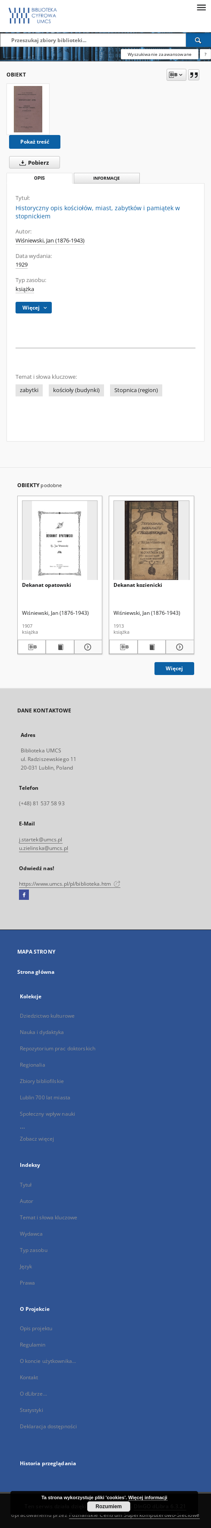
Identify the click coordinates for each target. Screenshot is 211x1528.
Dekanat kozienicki (137, 585)
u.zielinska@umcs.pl (43, 848)
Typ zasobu (33, 1250)
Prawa (27, 1282)
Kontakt (29, 1377)
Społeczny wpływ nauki (48, 1113)
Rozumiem (108, 1506)
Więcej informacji (147, 1497)
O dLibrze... (33, 1393)
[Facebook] (24, 895)
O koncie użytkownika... (48, 1361)
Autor (27, 1201)
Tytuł (26, 1184)
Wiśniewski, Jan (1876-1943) (50, 240)
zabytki (29, 390)
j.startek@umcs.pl (41, 839)
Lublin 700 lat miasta (45, 1097)
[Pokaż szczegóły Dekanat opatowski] (87, 647)
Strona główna (36, 972)
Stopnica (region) (136, 390)
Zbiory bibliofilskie (42, 1081)
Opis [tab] (39, 178)
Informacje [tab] (106, 178)
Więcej (174, 668)
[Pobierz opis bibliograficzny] (32, 647)
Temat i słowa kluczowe (49, 1217)
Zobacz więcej (37, 1138)
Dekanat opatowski (46, 585)
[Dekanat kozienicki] (151, 540)
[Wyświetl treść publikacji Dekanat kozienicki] (152, 647)
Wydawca (31, 1233)
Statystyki (31, 1410)
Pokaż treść (34, 141)
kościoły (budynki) (76, 390)
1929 (22, 264)
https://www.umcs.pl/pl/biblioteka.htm (70, 883)
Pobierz (32, 162)
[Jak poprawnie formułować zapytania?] (205, 54)
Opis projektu (36, 1328)
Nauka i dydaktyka (42, 1032)
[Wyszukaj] (198, 40)
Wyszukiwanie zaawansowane (160, 54)
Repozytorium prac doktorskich (57, 1048)
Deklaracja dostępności (48, 1426)
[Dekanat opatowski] (60, 540)
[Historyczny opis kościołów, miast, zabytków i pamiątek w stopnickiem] (28, 109)
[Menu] (201, 7)
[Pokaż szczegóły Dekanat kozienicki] (178, 647)
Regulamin (33, 1344)
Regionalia (32, 1064)
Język (26, 1266)
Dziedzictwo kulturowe (47, 1015)
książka (25, 289)
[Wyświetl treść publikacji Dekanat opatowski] (60, 647)
